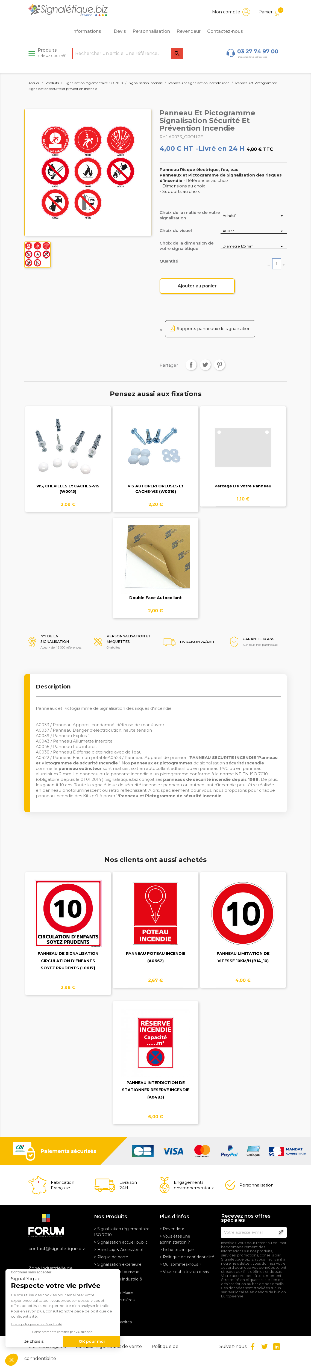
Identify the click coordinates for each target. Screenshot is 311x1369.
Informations (89, 31)
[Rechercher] (127, 53)
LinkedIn (276, 1346)
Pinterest (219, 364)
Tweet (205, 364)
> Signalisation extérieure (118, 1264)
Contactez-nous (225, 31)
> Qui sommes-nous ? (180, 1264)
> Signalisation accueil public (121, 1242)
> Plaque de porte (111, 1257)
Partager (191, 364)
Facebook (252, 1346)
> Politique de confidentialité (187, 1257)
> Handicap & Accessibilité (118, 1249)
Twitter (264, 1346)
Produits (51, 53)
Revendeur (189, 31)
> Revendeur (172, 1228)
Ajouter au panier (197, 285)
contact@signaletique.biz (56, 1248)
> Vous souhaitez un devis (184, 1271)
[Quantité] (276, 263)
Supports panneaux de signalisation (214, 328)
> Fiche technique (177, 1249)
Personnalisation (151, 31)
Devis (120, 31)
